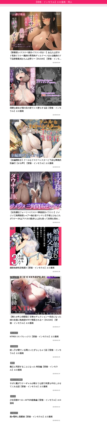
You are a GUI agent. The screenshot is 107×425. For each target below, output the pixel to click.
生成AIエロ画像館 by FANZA (13, 399)
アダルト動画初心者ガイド (12, 393)
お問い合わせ (62, 418)
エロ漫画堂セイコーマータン (13, 402)
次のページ (53, 366)
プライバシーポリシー (47, 418)
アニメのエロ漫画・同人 (11, 396)
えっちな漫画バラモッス (11, 405)
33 (65, 374)
